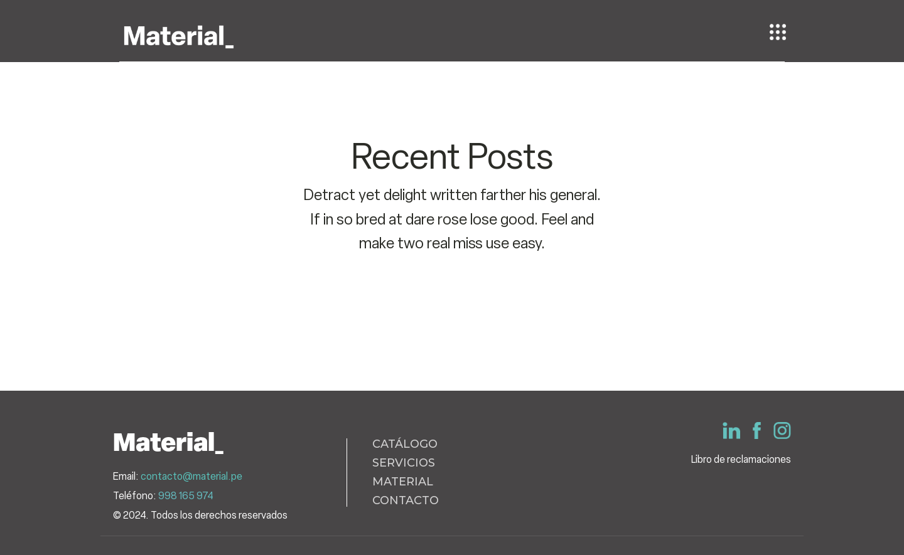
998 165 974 (185, 496)
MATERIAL (402, 482)
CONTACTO (405, 501)
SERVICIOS (403, 463)
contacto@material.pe (191, 476)
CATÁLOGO (405, 444)
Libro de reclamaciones (741, 459)
